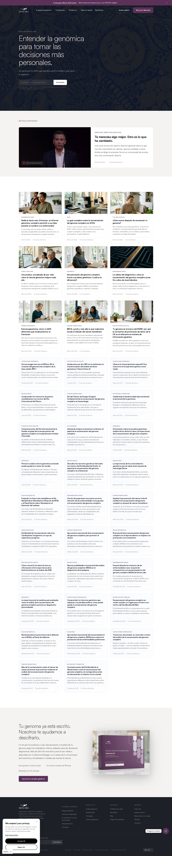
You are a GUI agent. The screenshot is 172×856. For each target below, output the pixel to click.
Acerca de (137, 809)
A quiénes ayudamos (44, 10)
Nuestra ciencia (86, 10)
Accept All (21, 841)
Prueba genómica (91, 809)
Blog (111, 816)
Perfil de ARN (90, 812)
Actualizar (65, 827)
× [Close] (37, 821)
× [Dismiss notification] (167, 2)
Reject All (21, 847)
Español (5, 851)
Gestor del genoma (92, 819)
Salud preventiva (67, 824)
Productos (73, 10)
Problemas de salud (116, 809)
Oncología (89, 816)
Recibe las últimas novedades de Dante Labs (33, 838)
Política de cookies (87, 850)
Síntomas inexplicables (69, 814)
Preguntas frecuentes (117, 819)
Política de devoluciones (102, 850)
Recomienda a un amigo (142, 816)
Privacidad (68, 850)
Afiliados (137, 819)
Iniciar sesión (124, 10)
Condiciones (61, 10)
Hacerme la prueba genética (33, 781)
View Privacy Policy (11, 835)
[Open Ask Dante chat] (166, 831)
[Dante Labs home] (24, 10)
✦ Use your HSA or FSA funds (64, 3)
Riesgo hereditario (67, 811)
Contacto (137, 823)
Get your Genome (143, 10)
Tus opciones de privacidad (118, 850)
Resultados (99, 10)
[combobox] (7, 852)
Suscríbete (60, 82)
